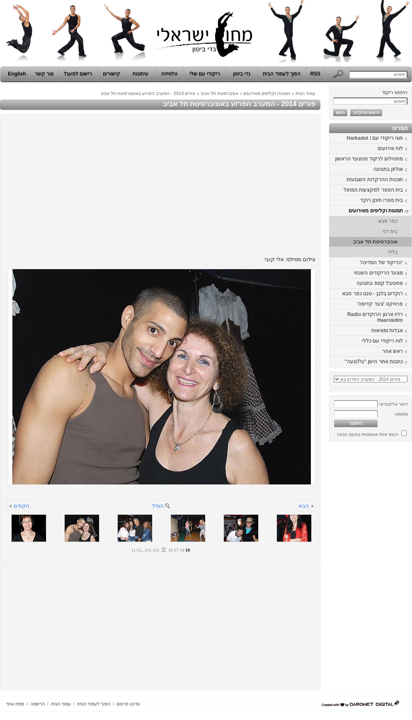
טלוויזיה (169, 74)
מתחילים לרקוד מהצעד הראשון (369, 159)
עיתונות (140, 74)
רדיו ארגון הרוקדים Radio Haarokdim (375, 317)
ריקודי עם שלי (204, 74)
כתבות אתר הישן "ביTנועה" (373, 362)
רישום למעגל (78, 74)
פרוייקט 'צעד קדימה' (380, 304)
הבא (303, 506)
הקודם (21, 506)
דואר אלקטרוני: (393, 403)
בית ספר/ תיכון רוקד (381, 200)
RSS (315, 74)
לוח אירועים (390, 148)
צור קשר (44, 74)
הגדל (158, 506)
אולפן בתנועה (388, 169)
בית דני (390, 231)
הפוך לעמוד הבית (282, 74)
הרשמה (37, 703)
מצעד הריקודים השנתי (378, 273)
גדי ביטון (241, 74)
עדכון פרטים (128, 703)
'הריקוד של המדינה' (381, 262)
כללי (392, 252)
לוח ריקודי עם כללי (382, 341)
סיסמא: (401, 413)
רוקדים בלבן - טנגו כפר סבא (372, 294)
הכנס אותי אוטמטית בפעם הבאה (367, 434)
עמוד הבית (305, 93)
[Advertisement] (387, 569)
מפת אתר (15, 703)
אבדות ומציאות (387, 330)
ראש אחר (392, 351)
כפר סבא (387, 221)
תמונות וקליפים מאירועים (376, 211)
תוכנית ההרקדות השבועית (375, 179)
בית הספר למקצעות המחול (373, 190)
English (17, 74)
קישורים (111, 74)
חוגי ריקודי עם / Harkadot (375, 138)
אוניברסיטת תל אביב (375, 242)
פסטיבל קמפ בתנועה (379, 283)
